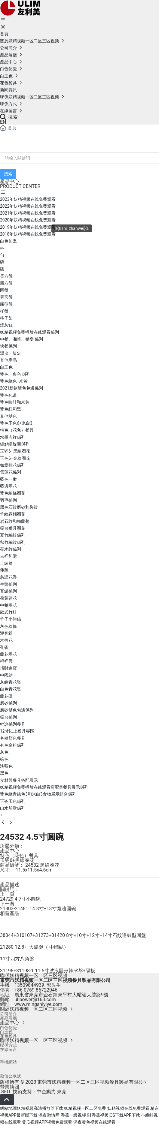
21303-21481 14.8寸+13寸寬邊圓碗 (38, 908)
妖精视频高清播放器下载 (40, 1108)
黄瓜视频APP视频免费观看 (47, 1122)
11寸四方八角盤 (17, 959)
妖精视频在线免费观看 (128, 1108)
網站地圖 (8, 1108)
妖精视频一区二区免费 (85, 1108)
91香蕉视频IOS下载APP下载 (113, 1115)
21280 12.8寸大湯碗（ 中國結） (34, 947)
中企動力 (46, 1091)
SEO (5, 1091)
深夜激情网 (49, 1115)
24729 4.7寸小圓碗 (20, 899)
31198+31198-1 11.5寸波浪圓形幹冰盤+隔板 (47, 971)
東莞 (61, 1091)
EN (3, 122)
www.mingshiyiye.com (38, 1004)
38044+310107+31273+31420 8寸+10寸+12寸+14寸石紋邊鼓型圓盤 (73, 935)
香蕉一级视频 (73, 1115)
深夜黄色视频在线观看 (94, 1122)
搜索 (9, 117)
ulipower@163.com (35, 999)
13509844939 (29, 985)
